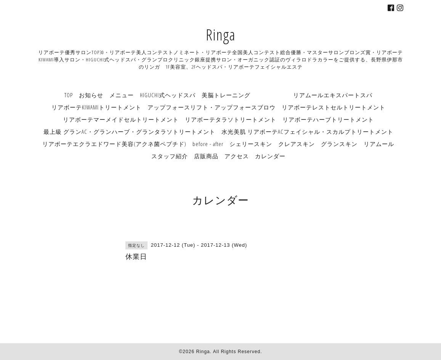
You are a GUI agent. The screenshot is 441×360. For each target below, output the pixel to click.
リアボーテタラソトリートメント (230, 119)
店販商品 (206, 156)
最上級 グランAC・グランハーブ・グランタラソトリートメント (129, 131)
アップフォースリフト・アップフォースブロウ (212, 107)
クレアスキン (296, 144)
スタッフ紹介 (169, 156)
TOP (68, 95)
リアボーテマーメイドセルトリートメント (121, 119)
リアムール (379, 144)
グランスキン (339, 144)
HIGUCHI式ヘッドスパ (168, 95)
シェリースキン (250, 144)
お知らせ (91, 95)
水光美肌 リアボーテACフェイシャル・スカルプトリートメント (307, 131)
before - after (207, 144)
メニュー (121, 95)
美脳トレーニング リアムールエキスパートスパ (287, 95)
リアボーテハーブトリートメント (328, 119)
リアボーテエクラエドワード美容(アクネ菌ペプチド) (114, 144)
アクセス (237, 156)
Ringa (221, 34)
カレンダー (270, 156)
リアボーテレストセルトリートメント (333, 107)
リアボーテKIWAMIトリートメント (96, 107)
